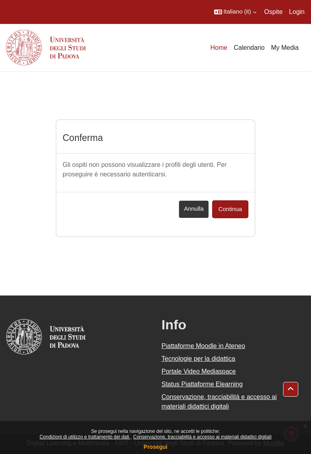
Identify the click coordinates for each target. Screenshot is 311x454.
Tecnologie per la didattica (198, 358)
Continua (230, 209)
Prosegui (155, 447)
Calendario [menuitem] (249, 47)
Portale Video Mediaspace (198, 371)
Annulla (193, 208)
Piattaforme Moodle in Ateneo (203, 345)
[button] (235, 12)
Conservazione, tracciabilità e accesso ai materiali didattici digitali (202, 437)
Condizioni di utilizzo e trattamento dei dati (84, 437)
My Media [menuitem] (285, 47)
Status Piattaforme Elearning (202, 384)
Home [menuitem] (219, 47)
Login (297, 11)
